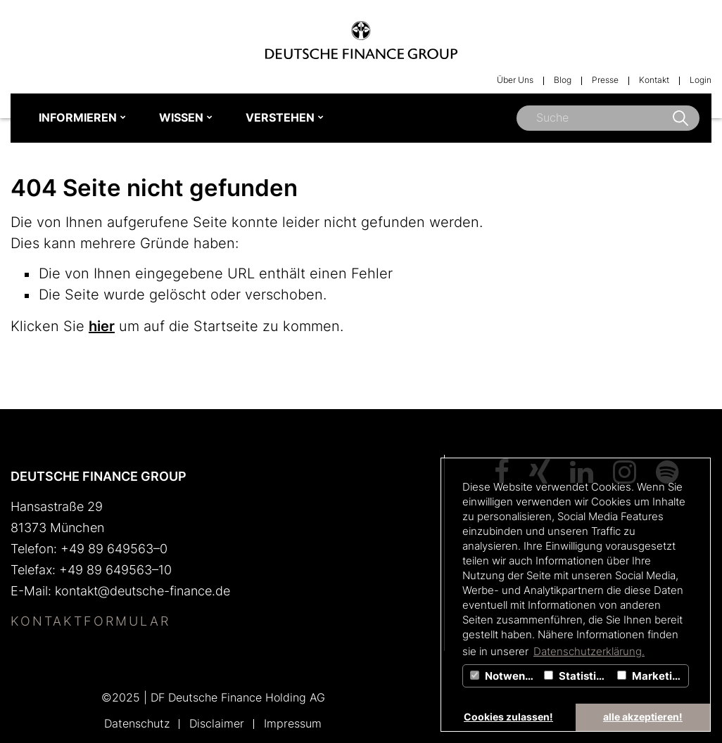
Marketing (651, 676)
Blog (562, 80)
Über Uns (515, 80)
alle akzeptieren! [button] (643, 717)
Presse (605, 80)
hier (102, 326)
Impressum (293, 723)
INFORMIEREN (78, 117)
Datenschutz (137, 723)
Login (700, 80)
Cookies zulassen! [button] (508, 717)
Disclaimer (216, 723)
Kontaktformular (90, 621)
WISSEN (181, 117)
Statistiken (579, 676)
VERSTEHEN (280, 117)
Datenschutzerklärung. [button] (589, 651)
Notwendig (505, 676)
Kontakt (654, 80)
